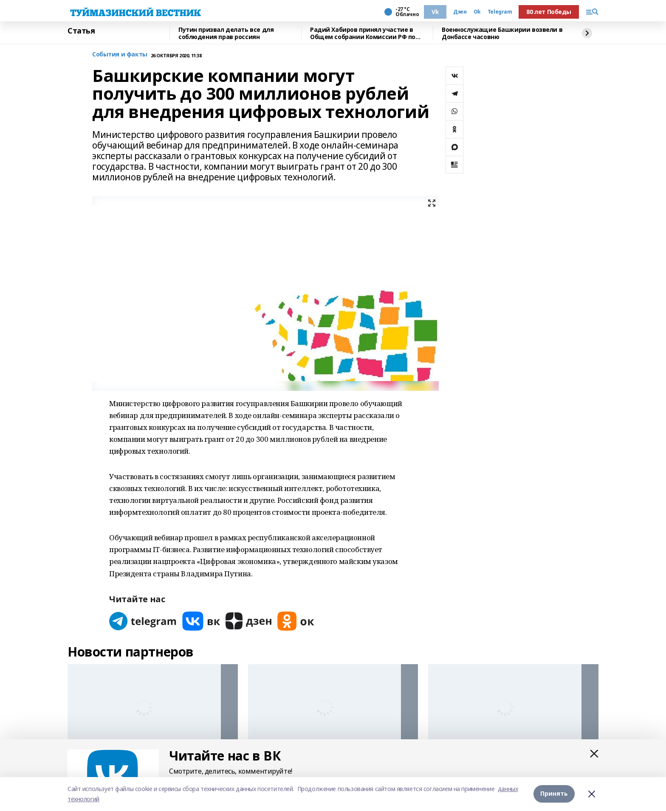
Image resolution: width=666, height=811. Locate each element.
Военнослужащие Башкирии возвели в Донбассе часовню (502, 33)
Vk (435, 12)
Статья (81, 31)
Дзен (459, 11)
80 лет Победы (548, 12)
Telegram (500, 11)
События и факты (119, 54)
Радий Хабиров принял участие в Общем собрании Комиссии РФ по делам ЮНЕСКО (362, 33)
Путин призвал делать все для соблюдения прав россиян (226, 33)
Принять (554, 794)
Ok (477, 11)
